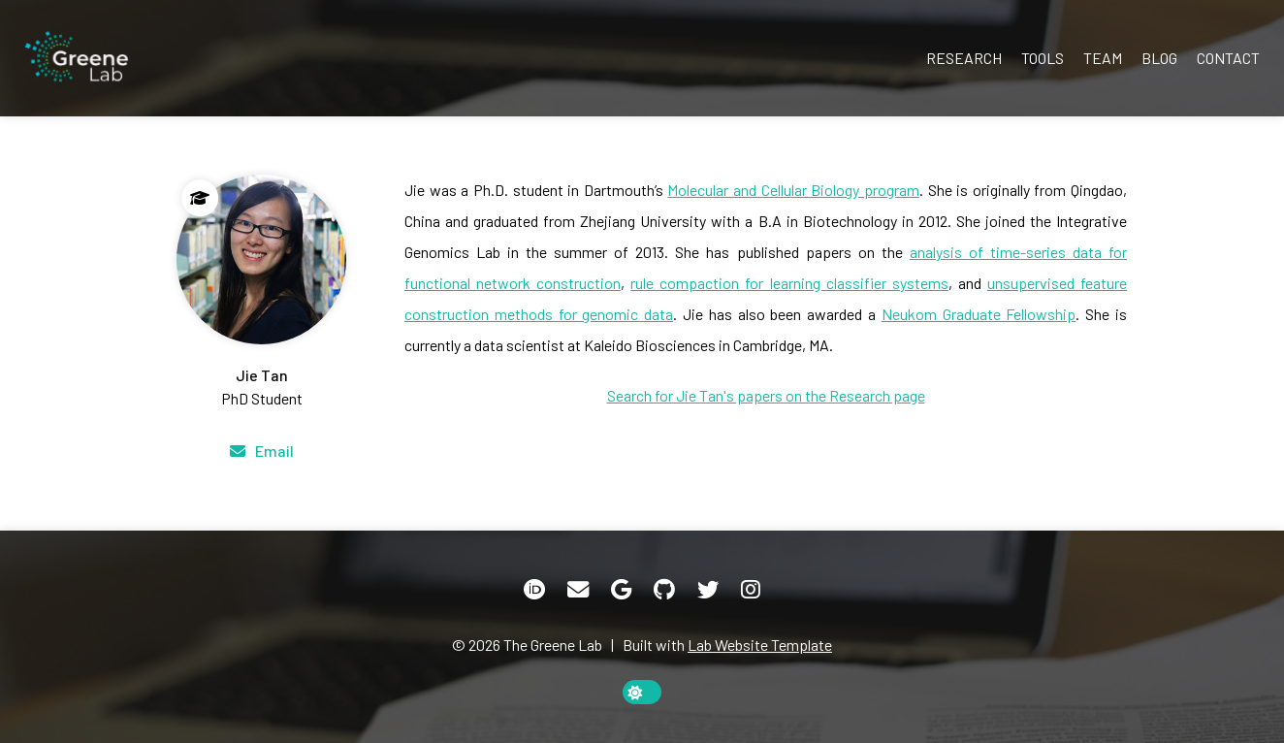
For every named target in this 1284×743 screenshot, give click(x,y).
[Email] (262, 451)
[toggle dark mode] (642, 692)
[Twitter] (707, 589)
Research (964, 57)
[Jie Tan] (261, 292)
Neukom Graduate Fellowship (979, 314)
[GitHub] (664, 589)
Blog (1159, 57)
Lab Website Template (760, 644)
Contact (1228, 57)
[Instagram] (750, 589)
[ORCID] (534, 589)
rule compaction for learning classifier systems (788, 283)
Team (1102, 57)
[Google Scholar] (621, 589)
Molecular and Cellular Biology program (793, 189)
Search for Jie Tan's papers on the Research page (766, 395)
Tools (1042, 57)
